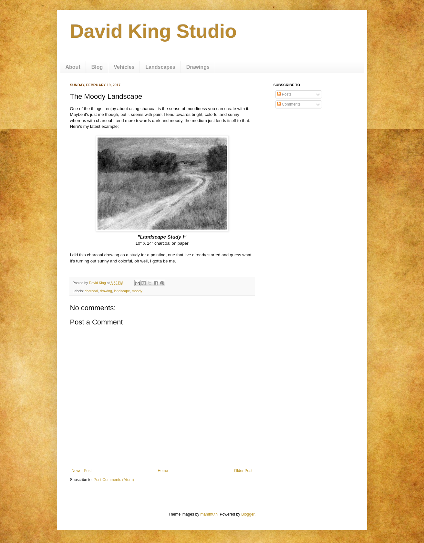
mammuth (208, 514)
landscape (122, 291)
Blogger (247, 514)
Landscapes (160, 67)
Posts (284, 94)
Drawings (198, 67)
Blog (97, 67)
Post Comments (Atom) (114, 479)
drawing (106, 291)
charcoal (91, 291)
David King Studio (153, 31)
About (73, 67)
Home (163, 470)
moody (137, 291)
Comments (289, 104)
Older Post (243, 470)
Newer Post (82, 470)
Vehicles (124, 67)
